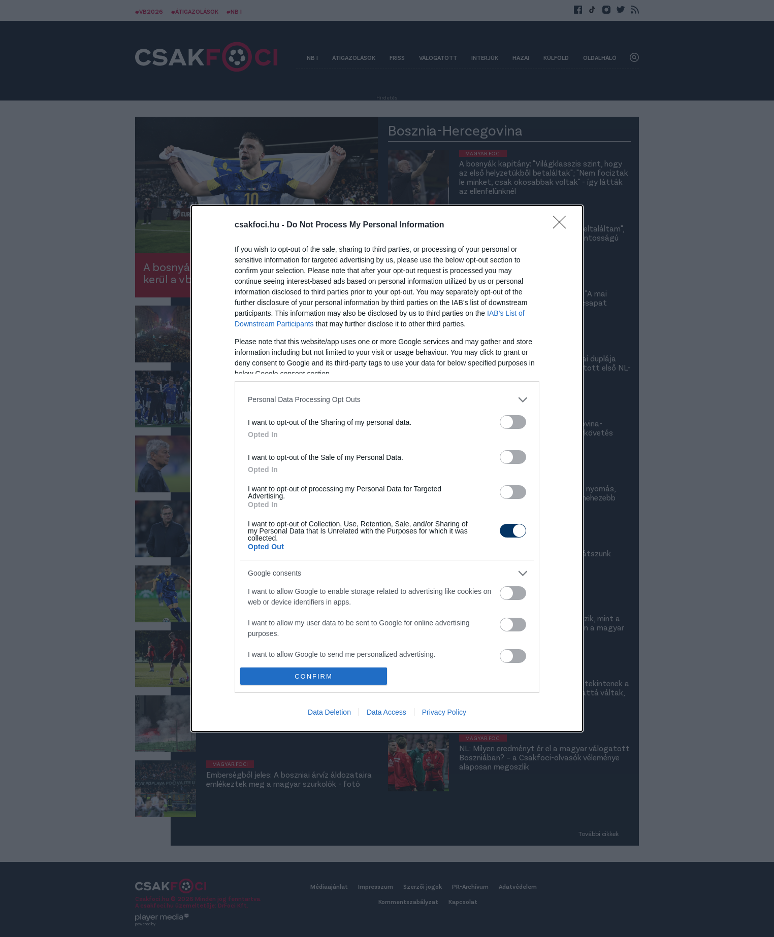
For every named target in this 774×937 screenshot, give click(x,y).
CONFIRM (314, 676)
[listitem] (387, 399)
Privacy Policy (444, 712)
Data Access (386, 712)
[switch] (513, 422)
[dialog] (387, 469)
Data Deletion (329, 712)
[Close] (562, 225)
